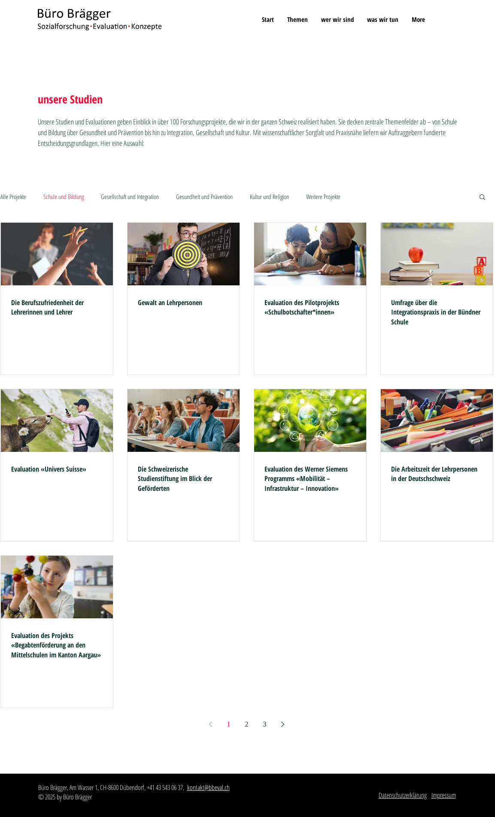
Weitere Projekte (323, 196)
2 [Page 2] (247, 724)
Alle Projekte (13, 196)
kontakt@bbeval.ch (208, 787)
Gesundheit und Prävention (204, 196)
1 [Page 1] (229, 724)
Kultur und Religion (269, 196)
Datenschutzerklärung (403, 795)
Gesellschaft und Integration (130, 196)
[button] (297, 19)
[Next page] (283, 724)
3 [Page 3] (265, 724)
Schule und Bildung (63, 196)
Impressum (443, 795)
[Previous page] (211, 724)
